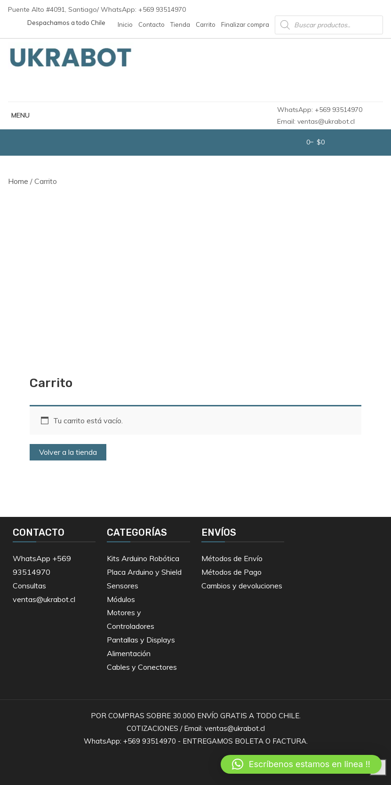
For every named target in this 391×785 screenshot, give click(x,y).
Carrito (205, 24)
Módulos (121, 599)
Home (18, 181)
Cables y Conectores (142, 667)
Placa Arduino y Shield (144, 572)
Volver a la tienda (68, 452)
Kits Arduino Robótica (143, 558)
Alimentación (129, 653)
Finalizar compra (245, 24)
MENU (19, 115)
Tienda (180, 24)
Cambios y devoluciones (241, 585)
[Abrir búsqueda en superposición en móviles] (329, 25)
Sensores (122, 585)
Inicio (125, 24)
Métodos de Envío (232, 558)
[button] (301, 764)
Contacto (151, 24)
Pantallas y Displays (141, 639)
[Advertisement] (195, 272)
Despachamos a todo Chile (66, 22)
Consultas (29, 585)
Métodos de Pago (231, 572)
